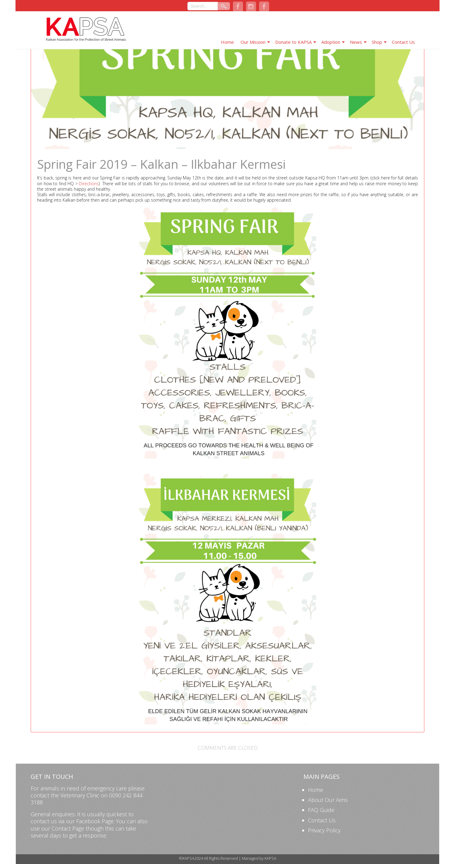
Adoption (330, 42)
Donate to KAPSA (293, 42)
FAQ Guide (321, 810)
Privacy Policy (324, 830)
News (356, 42)
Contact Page (68, 828)
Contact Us (403, 42)
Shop (377, 42)
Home (227, 42)
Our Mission (253, 42)
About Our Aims (328, 799)
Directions (89, 183)
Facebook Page (95, 821)
